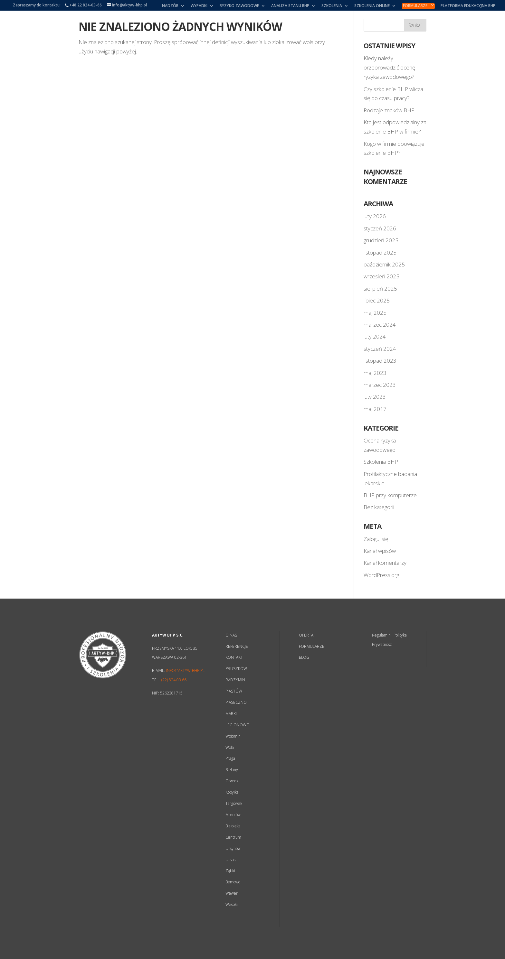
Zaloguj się (376, 539)
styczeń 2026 (380, 228)
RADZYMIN (235, 680)
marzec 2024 (380, 324)
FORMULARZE (311, 646)
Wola (229, 747)
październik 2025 (384, 264)
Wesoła (231, 904)
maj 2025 (375, 312)
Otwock (231, 781)
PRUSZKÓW (236, 668)
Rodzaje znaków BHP (389, 110)
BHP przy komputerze (390, 495)
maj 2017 (375, 409)
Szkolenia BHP (381, 461)
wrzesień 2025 (381, 276)
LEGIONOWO (237, 725)
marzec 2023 (380, 384)
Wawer (231, 893)
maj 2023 (375, 373)
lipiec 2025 (377, 300)
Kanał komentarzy (385, 562)
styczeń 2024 (380, 348)
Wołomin (233, 736)
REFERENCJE (236, 646)
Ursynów (233, 848)
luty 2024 (375, 336)
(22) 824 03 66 (173, 680)
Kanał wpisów (380, 550)
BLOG (304, 657)
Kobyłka (232, 792)
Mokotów (233, 814)
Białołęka (233, 826)
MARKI (231, 713)
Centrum (233, 837)
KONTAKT (234, 657)
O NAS (231, 635)
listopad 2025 (380, 252)
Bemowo (232, 882)
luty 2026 (375, 216)
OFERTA (306, 635)
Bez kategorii (379, 507)
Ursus (230, 859)
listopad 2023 (380, 360)
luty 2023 (375, 396)
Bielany (231, 769)
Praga (230, 758)
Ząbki (230, 870)
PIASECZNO (236, 702)
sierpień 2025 (380, 288)
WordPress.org (381, 575)
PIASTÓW (233, 691)
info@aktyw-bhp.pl (185, 670)
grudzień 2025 (381, 240)
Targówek (233, 803)
